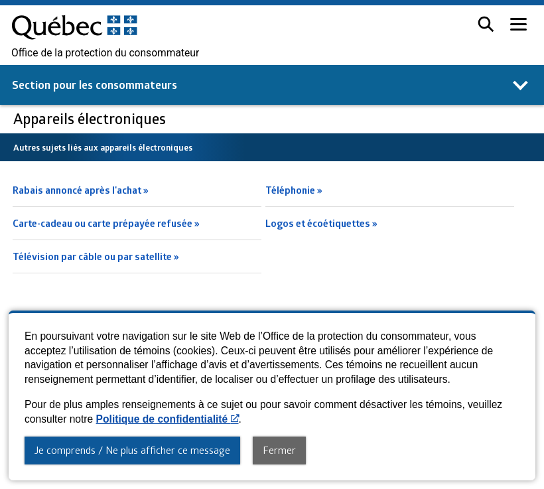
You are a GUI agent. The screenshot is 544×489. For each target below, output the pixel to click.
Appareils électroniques (91, 118)
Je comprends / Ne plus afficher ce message (132, 449)
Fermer (279, 449)
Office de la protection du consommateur (105, 53)
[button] (486, 24)
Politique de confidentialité (167, 419)
